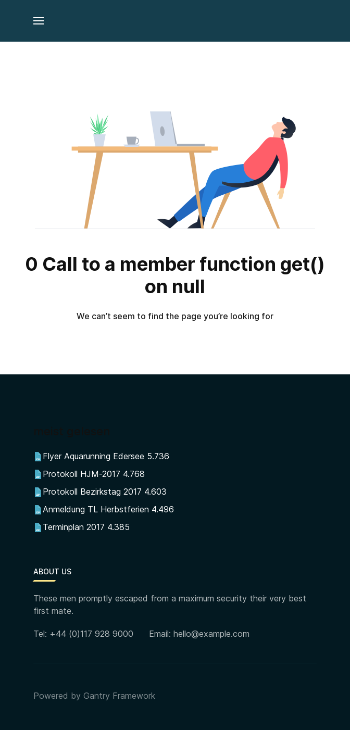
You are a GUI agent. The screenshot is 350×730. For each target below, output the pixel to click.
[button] (38, 21)
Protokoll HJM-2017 (81, 474)
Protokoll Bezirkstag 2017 (92, 491)
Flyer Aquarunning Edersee (93, 456)
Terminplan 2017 (74, 527)
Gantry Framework (119, 695)
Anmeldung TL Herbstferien (96, 509)
